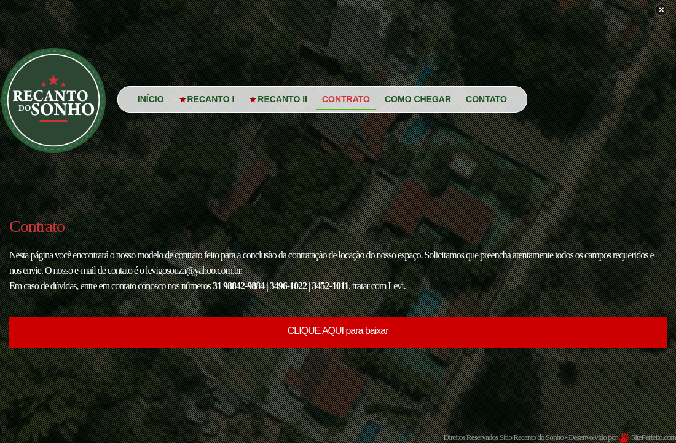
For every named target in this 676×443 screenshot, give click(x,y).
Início (151, 99)
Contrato (346, 99)
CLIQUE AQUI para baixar (339, 330)
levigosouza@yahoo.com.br (193, 270)
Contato (486, 99)
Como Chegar (418, 99)
